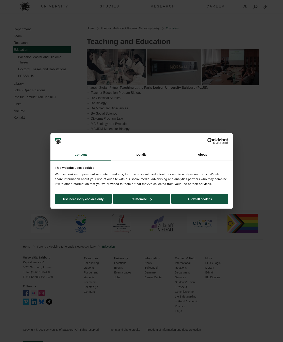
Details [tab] (142, 154)
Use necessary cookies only (83, 199)
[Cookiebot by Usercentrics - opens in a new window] (210, 141)
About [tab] (202, 154)
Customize (141, 199)
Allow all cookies (200, 199)
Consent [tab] (81, 154)
